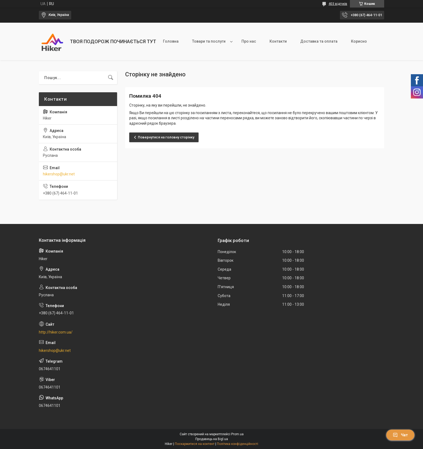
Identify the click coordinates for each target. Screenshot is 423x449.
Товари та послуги (209, 41)
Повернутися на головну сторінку (166, 137)
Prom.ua (237, 434)
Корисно (359, 41)
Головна (171, 41)
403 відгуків (338, 4)
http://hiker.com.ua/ (56, 332)
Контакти (278, 41)
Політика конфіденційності (237, 444)
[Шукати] (110, 77)
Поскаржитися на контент (194, 444)
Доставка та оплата (318, 41)
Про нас (248, 41)
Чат (400, 435)
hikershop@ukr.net (59, 174)
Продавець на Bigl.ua (211, 439)
